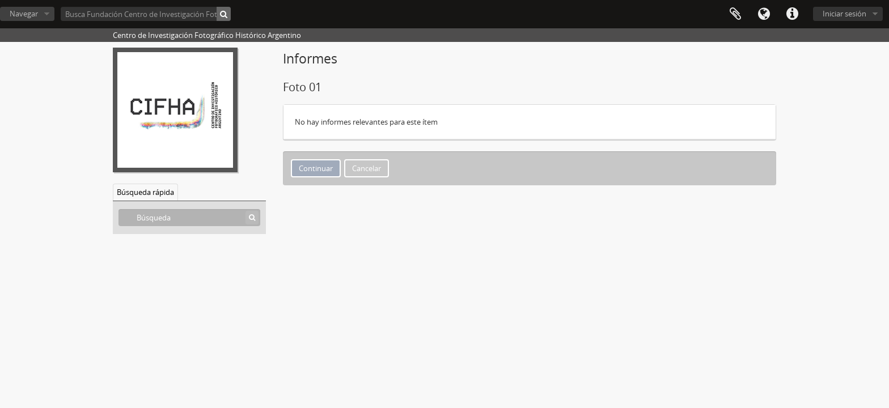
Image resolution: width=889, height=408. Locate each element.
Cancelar (366, 168)
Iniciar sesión (844, 13)
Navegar (24, 13)
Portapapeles (735, 14)
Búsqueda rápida (145, 192)
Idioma (764, 14)
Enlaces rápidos (792, 14)
